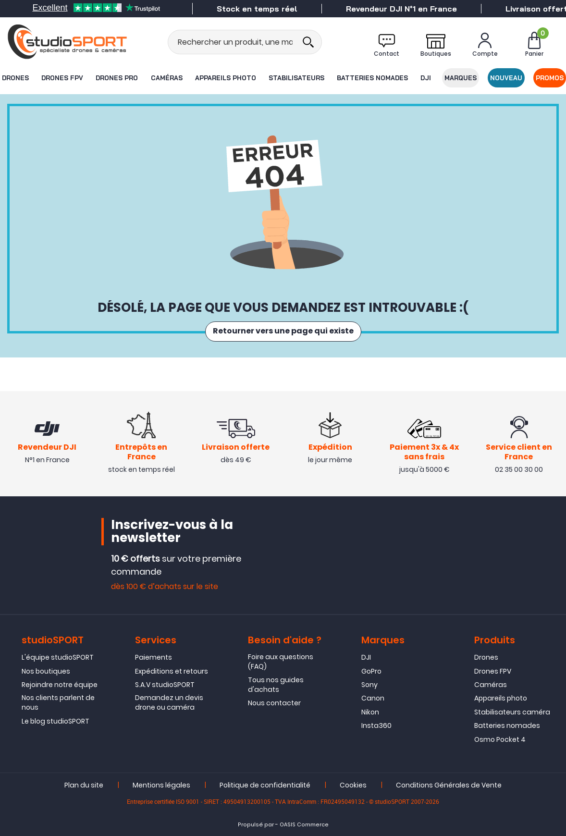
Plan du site (83, 785)
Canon (372, 698)
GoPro (371, 671)
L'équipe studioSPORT (58, 657)
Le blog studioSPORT (55, 721)
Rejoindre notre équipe (60, 684)
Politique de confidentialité (265, 785)
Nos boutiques (46, 671)
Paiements (153, 657)
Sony (369, 684)
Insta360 (376, 725)
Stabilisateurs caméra (512, 712)
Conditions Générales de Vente (449, 785)
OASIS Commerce (304, 824)
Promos (550, 78)
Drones (14, 78)
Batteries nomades (372, 78)
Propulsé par (256, 824)
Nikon (370, 712)
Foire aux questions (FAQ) (280, 661)
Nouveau (506, 78)
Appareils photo (225, 78)
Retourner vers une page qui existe (283, 331)
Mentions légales (161, 785)
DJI (426, 78)
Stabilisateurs (296, 78)
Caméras (166, 78)
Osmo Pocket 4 (500, 739)
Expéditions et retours (171, 671)
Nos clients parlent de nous (58, 703)
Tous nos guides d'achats (276, 684)
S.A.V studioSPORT (165, 684)
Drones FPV (62, 78)
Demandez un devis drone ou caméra (169, 703)
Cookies (353, 785)
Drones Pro (117, 78)
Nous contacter (274, 703)
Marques (460, 78)
